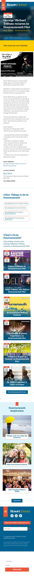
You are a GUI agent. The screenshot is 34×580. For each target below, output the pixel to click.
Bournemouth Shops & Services (14, 219)
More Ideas (17, 500)
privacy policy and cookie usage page (18, 545)
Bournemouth (18, 37)
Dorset (6, 37)
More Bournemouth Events (17, 392)
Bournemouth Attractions (16, 204)
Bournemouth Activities (15, 208)
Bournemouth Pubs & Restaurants (14, 213)
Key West (8, 30)
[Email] (17, 565)
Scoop (13, 538)
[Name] (17, 561)
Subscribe (17, 569)
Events (11, 37)
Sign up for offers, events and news (17, 523)
